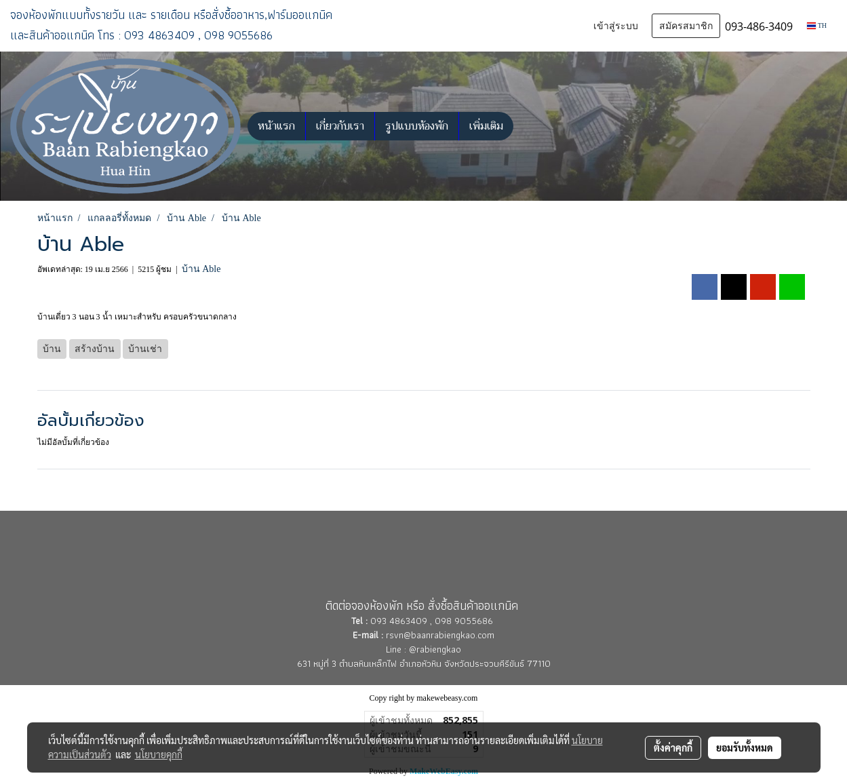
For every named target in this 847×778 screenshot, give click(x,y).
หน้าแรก (276, 126)
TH (817, 25)
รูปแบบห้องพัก (416, 126)
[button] (525, 126)
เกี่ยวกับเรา (340, 126)
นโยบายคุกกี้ (158, 754)
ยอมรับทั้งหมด (744, 747)
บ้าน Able (201, 269)
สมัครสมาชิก (686, 26)
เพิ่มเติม (486, 126)
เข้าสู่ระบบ (615, 26)
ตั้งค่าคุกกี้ (673, 747)
